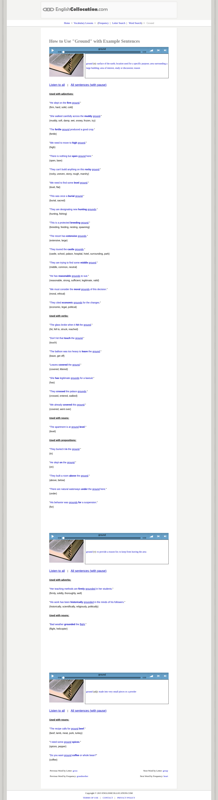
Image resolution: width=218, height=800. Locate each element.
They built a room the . (69, 475)
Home (67, 23)
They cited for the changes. (75, 302)
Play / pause (52, 50)
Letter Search (118, 23)
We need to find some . (69, 182)
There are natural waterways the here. (78, 489)
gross (75, 770)
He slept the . (62, 462)
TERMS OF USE (90, 797)
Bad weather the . (67, 624)
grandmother (82, 776)
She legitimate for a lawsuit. (71, 378)
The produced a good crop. (72, 129)
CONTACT (108, 797)
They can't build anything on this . (75, 169)
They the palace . (68, 391)
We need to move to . (68, 142)
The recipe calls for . (67, 728)
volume (151, 50)
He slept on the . (65, 102)
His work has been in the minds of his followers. (87, 602)
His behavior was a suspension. (73, 502)
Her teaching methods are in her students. (81, 588)
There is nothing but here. (71, 156)
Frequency (103, 23)
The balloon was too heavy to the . (75, 351)
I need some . (65, 742)
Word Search (135, 23)
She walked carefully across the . (75, 116)
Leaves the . (65, 364)
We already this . (67, 404)
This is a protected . (69, 222)
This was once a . (66, 196)
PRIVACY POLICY (126, 797)
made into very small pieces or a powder (117, 691)
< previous (158, 50)
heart (166, 776)
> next (165, 50)
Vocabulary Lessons (83, 23)
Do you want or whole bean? (73, 755)
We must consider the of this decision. (78, 289)
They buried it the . (65, 449)
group (165, 770)
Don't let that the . (66, 338)
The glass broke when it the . (71, 324)
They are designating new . (73, 209)
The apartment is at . (67, 427)
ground (89, 63)
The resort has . (68, 236)
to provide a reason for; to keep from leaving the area (121, 552)
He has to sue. (69, 276)
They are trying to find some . (73, 262)
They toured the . (67, 249)
